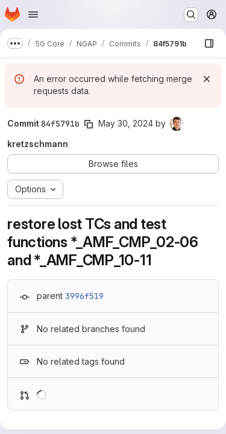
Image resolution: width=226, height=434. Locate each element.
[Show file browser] (209, 43)
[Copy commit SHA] (88, 124)
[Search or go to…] (191, 14)
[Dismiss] (206, 79)
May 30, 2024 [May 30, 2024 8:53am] (125, 123)
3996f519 (84, 296)
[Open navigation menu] (33, 14)
